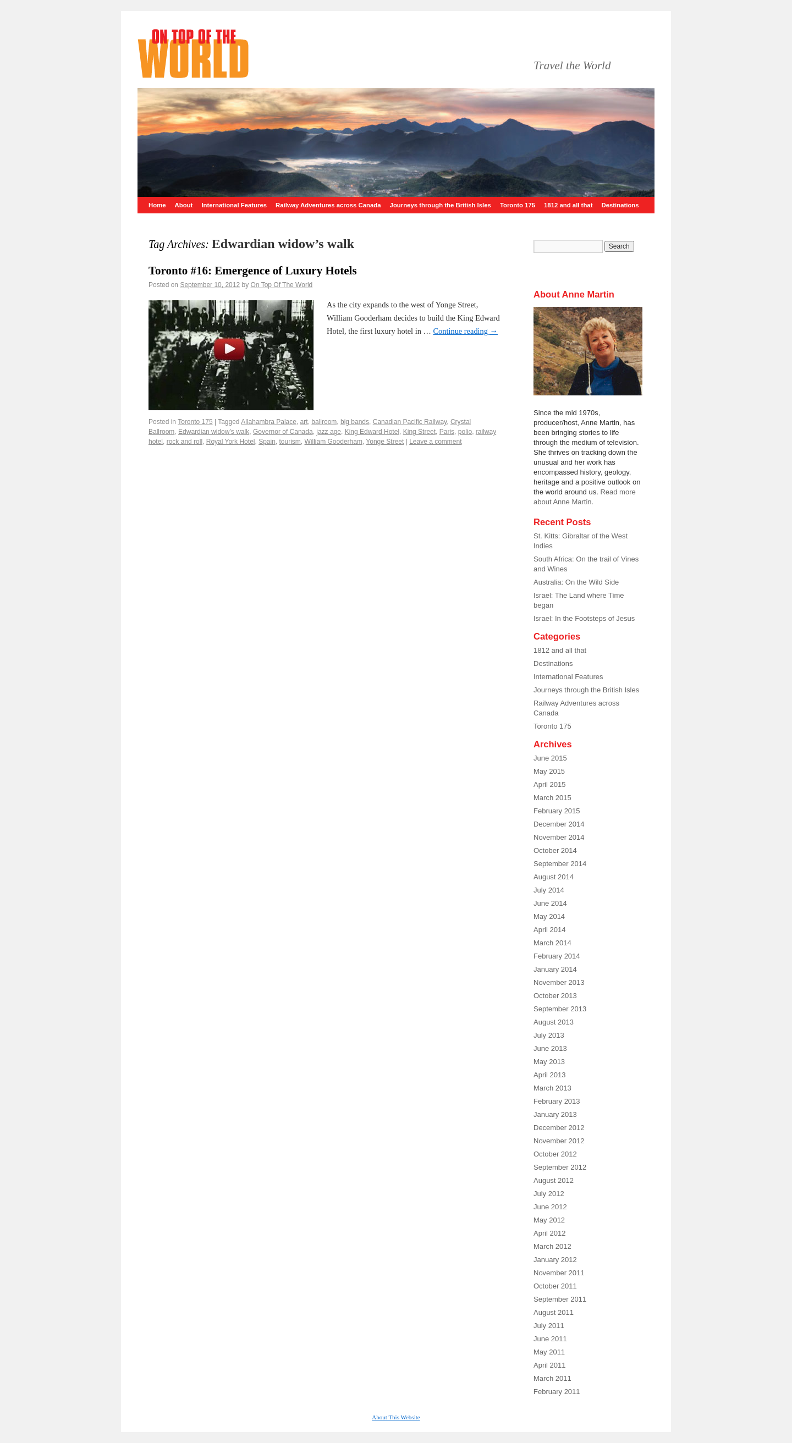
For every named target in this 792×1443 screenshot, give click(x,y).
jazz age (328, 432)
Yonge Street (385, 441)
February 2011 (557, 1391)
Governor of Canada (283, 432)
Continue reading (465, 331)
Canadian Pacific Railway (410, 422)
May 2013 (549, 1062)
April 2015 (550, 784)
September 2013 (560, 1009)
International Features (234, 205)
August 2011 (554, 1312)
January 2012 (555, 1259)
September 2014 (560, 864)
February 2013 (557, 1101)
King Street (419, 432)
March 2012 (552, 1246)
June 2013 (550, 1048)
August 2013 (554, 1022)
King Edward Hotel (372, 432)
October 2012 (555, 1154)
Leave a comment (435, 441)
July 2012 (549, 1193)
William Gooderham (333, 441)
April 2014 (550, 930)
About (184, 205)
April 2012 (550, 1233)
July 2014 (549, 890)
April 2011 (550, 1365)
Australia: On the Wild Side (576, 582)
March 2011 (552, 1378)
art (304, 422)
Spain (267, 441)
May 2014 (549, 916)
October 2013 (555, 996)
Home (157, 205)
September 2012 (560, 1167)
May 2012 (549, 1220)
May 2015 (549, 771)
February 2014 (557, 956)
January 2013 (555, 1114)
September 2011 (560, 1299)
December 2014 (559, 824)
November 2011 (559, 1273)
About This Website (396, 1417)
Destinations (620, 205)
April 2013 (550, 1075)
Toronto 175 (517, 205)
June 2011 (550, 1339)
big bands (354, 422)
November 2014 (559, 837)
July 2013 (549, 1035)
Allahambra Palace (268, 422)
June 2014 (550, 903)
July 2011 (549, 1325)
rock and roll (184, 441)
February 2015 (557, 811)
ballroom (324, 422)
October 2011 (555, 1286)
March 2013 (552, 1088)
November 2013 (559, 982)
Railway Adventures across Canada (328, 205)
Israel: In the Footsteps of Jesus (584, 618)
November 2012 (559, 1141)
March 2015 (552, 798)
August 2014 (554, 877)
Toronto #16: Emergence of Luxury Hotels (252, 270)
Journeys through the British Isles (440, 205)
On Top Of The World (282, 285)
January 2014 (555, 969)
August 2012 (554, 1180)
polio (465, 432)
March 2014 (552, 943)
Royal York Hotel (230, 441)
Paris (446, 432)
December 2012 (559, 1127)
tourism (290, 441)
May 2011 (549, 1352)
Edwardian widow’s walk (213, 432)
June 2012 (550, 1207)
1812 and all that (568, 205)
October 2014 (555, 850)
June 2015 (550, 758)
